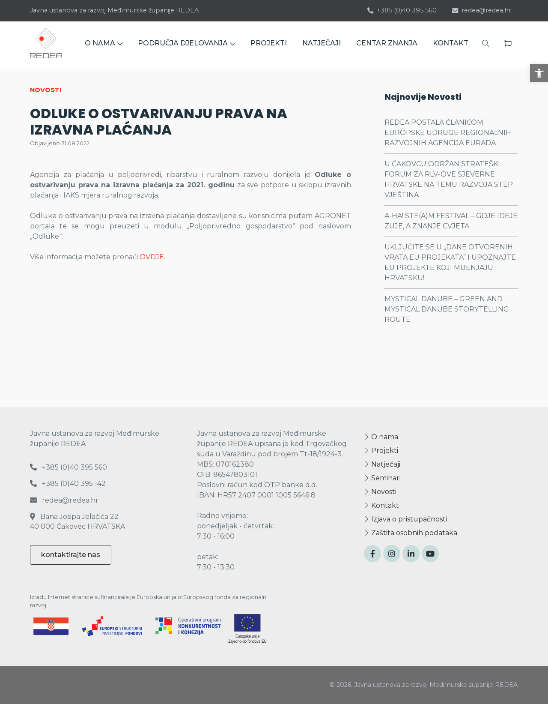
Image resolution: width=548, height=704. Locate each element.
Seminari (382, 478)
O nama (381, 437)
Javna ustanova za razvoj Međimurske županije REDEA (114, 10)
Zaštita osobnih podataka (410, 533)
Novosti (380, 492)
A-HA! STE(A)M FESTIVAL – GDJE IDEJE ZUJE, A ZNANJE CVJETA (451, 221)
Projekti (381, 450)
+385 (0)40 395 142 (68, 483)
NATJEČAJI (321, 45)
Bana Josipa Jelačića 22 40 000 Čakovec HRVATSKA (77, 521)
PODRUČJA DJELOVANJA (186, 45)
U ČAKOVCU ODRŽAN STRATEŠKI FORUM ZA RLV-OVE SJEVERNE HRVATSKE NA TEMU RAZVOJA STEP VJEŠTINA (448, 179)
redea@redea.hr (481, 10)
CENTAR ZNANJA (386, 45)
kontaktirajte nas (70, 555)
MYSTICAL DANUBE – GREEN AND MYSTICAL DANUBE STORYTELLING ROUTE (446, 309)
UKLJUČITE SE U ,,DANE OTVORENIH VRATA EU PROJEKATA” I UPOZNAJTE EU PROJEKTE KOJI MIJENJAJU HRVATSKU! (450, 262)
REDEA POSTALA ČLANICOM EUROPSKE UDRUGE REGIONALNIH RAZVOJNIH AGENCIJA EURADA (447, 132)
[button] (539, 73)
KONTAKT (450, 45)
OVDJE (152, 257)
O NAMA (103, 45)
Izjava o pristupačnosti (405, 519)
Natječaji (382, 464)
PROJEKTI (268, 45)
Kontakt (381, 505)
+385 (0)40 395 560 (402, 10)
